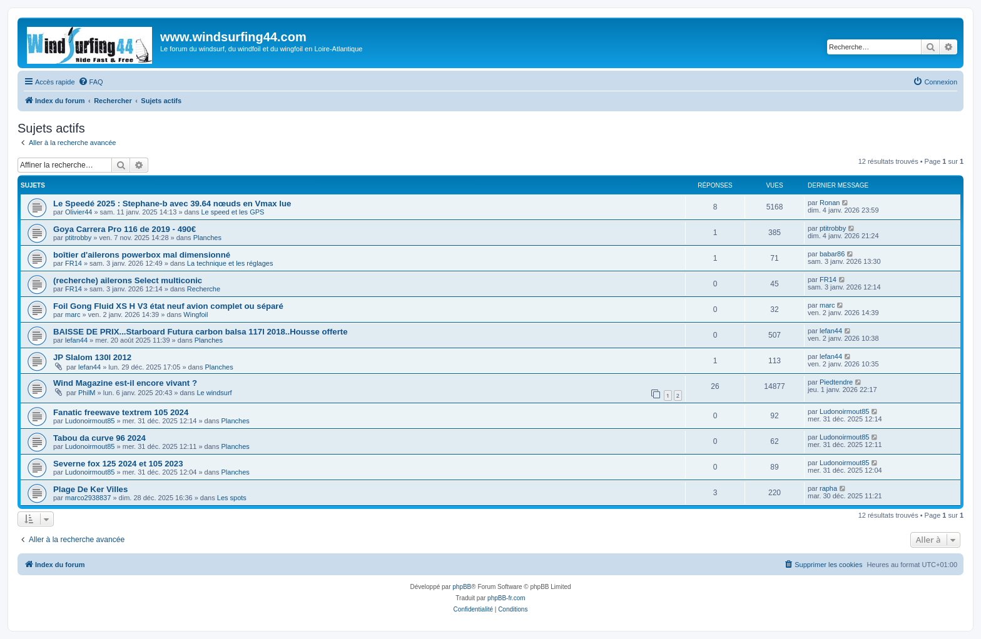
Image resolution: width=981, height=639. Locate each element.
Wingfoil (195, 314)
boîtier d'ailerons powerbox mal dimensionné (141, 254)
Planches (207, 237)
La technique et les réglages (230, 263)
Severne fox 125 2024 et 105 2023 (118, 463)
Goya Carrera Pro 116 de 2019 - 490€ (124, 229)
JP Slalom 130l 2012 (92, 357)
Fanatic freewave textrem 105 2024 (120, 412)
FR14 (73, 263)
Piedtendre (836, 382)
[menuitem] (90, 81)
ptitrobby (78, 237)
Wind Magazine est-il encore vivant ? (125, 383)
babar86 (832, 254)
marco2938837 (88, 497)
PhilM (87, 392)
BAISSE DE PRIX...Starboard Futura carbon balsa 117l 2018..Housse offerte (200, 331)
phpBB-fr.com (506, 598)
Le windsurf (213, 392)
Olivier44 (78, 212)
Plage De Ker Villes (90, 489)
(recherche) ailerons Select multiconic (127, 280)
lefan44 (76, 340)
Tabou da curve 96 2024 (99, 438)
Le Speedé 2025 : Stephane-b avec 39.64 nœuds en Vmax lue (172, 203)
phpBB (461, 586)
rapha (828, 488)
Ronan (830, 202)
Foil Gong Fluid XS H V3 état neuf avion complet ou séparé (168, 306)
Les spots (232, 497)
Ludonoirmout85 (90, 421)
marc (72, 314)
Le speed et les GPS (232, 212)
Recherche (203, 289)
